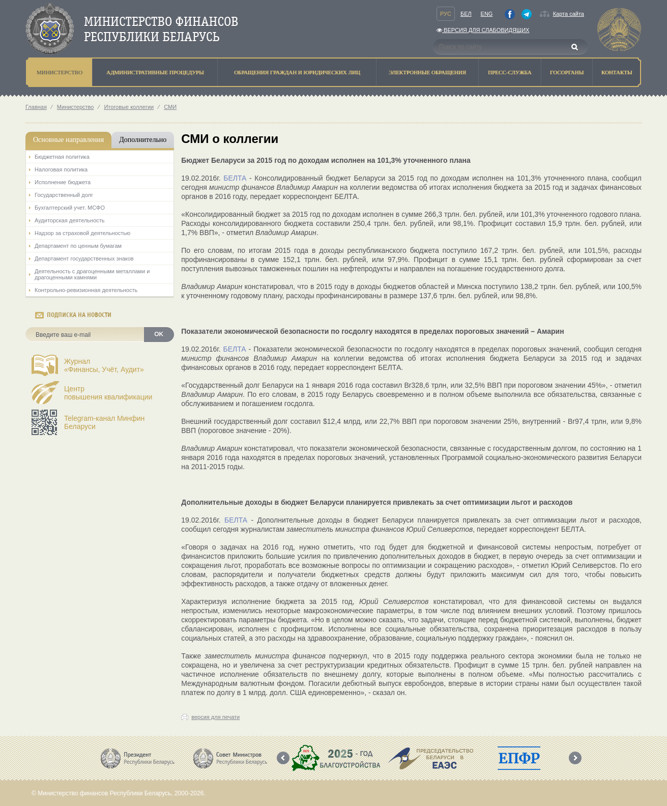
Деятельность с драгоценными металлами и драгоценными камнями (92, 274)
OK (158, 334)
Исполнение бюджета (63, 182)
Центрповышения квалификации (108, 393)
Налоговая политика (61, 169)
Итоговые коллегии (129, 107)
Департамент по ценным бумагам (78, 246)
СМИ (170, 107)
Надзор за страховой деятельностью (82, 233)
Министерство (75, 107)
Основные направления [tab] (68, 139)
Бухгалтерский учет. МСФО (70, 208)
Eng (487, 14)
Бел (466, 14)
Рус (445, 14)
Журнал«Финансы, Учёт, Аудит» (104, 365)
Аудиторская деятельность (70, 220)
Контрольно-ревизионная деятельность (86, 290)
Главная (36, 107)
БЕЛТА (234, 178)
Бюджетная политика (62, 157)
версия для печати (215, 717)
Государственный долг (64, 195)
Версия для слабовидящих (483, 30)
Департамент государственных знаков (84, 258)
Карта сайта (568, 14)
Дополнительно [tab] (142, 139)
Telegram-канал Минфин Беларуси (104, 422)
